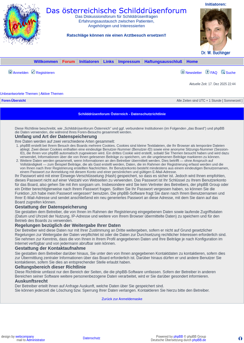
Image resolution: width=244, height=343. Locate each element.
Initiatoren (89, 61)
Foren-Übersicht (14, 100)
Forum (68, 61)
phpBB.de (199, 340)
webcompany (25, 336)
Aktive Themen (51, 93)
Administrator (36, 340)
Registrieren (42, 72)
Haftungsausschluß (163, 61)
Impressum (129, 61)
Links (108, 61)
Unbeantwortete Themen (19, 93)
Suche (228, 72)
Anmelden (18, 72)
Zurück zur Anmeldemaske (122, 299)
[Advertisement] (122, 319)
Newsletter (194, 72)
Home (192, 61)
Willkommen (46, 61)
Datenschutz (91, 338)
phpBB (178, 336)
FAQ (211, 72)
